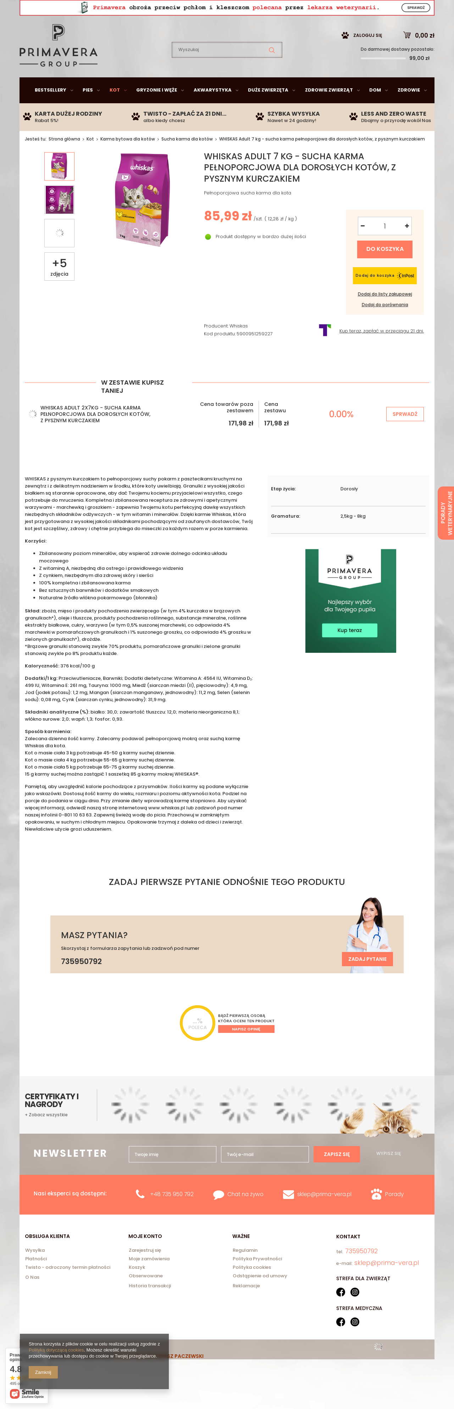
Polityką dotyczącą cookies (56, 1350)
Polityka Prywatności (257, 1277)
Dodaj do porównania (385, 322)
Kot (115, 107)
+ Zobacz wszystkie (46, 1132)
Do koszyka (385, 267)
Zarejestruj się (145, 1268)
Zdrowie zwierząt (329, 107)
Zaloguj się (367, 53)
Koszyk (137, 1285)
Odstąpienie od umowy (260, 1294)
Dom (375, 107)
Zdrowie (409, 107)
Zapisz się (337, 1172)
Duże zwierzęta (268, 107)
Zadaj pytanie (367, 976)
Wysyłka (35, 1268)
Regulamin (245, 1268)
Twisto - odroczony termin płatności (67, 1285)
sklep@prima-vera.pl (71, 9)
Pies (88, 107)
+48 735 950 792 (172, 1212)
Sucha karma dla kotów (187, 157)
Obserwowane (146, 1294)
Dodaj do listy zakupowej (385, 312)
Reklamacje (246, 1303)
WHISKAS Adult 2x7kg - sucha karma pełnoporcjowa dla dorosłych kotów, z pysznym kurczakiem (95, 432)
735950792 (143, 9)
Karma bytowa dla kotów (127, 157)
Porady (394, 1212)
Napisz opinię (246, 1047)
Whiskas (238, 344)
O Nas (32, 1295)
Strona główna (64, 157)
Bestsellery (50, 107)
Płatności (36, 1277)
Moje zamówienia (149, 1277)
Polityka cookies (252, 1285)
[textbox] (227, 68)
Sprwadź (405, 431)
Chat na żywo (245, 1212)
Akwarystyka (213, 107)
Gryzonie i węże (156, 107)
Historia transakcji (150, 1303)
